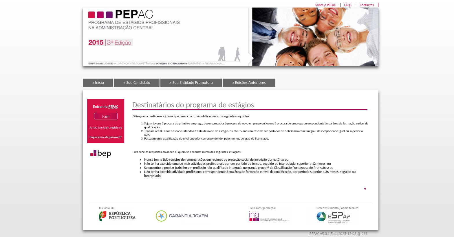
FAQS (347, 5)
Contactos (367, 5)
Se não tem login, (105, 127)
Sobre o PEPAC (325, 5)
